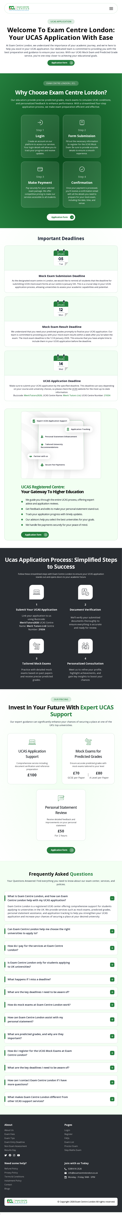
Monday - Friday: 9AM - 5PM (80, 1184)
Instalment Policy (13, 1187)
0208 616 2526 (73, 1174)
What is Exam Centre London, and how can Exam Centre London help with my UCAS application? (38, 900)
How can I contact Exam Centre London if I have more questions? (37, 1084)
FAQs (67, 1141)
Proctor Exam (71, 1150)
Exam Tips (10, 1141)
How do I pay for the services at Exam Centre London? (35, 950)
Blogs (7, 1196)
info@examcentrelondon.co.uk (81, 1179)
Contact (8, 1191)
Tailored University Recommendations (52, 446)
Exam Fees (10, 1136)
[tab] (61, 900)
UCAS (74, 390)
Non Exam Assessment (16, 1150)
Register (69, 1136)
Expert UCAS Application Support (50, 422)
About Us (9, 1132)
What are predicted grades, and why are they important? (36, 1038)
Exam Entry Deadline (15, 1145)
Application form (62, 63)
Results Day (10, 1154)
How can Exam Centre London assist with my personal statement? (35, 1021)
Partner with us (38, 457)
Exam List (69, 1145)
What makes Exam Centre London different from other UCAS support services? (38, 1101)
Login (67, 1132)
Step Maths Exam (73, 1154)
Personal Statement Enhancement (59, 437)
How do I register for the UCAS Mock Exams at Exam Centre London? (40, 1055)
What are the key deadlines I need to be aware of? (38, 994)
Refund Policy (11, 1174)
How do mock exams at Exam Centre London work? (39, 1006)
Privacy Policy (11, 1178)
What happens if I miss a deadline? (29, 981)
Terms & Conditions (15, 1182)
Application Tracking (78, 430)
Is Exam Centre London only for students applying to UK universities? (39, 966)
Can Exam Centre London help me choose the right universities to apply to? (39, 933)
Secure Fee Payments (53, 465)
